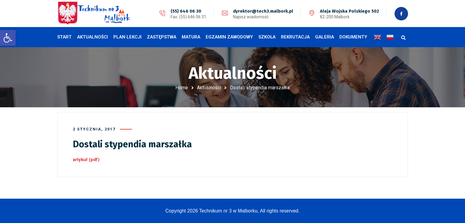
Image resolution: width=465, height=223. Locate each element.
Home (181, 87)
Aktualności (209, 87)
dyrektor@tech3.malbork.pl (263, 11)
